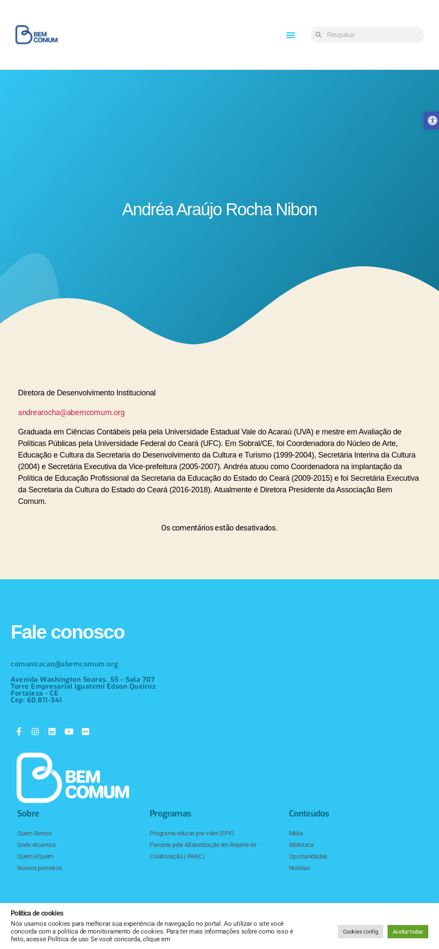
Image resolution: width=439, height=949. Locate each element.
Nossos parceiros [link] (39, 868)
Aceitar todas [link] (408, 931)
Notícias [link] (299, 868)
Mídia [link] (296, 833)
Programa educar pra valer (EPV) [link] (192, 833)
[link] (36, 34)
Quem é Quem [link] (35, 856)
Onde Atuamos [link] (36, 844)
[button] (290, 35)
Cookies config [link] (360, 931)
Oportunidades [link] (308, 856)
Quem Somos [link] (34, 833)
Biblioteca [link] (301, 844)
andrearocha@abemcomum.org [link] (71, 412)
